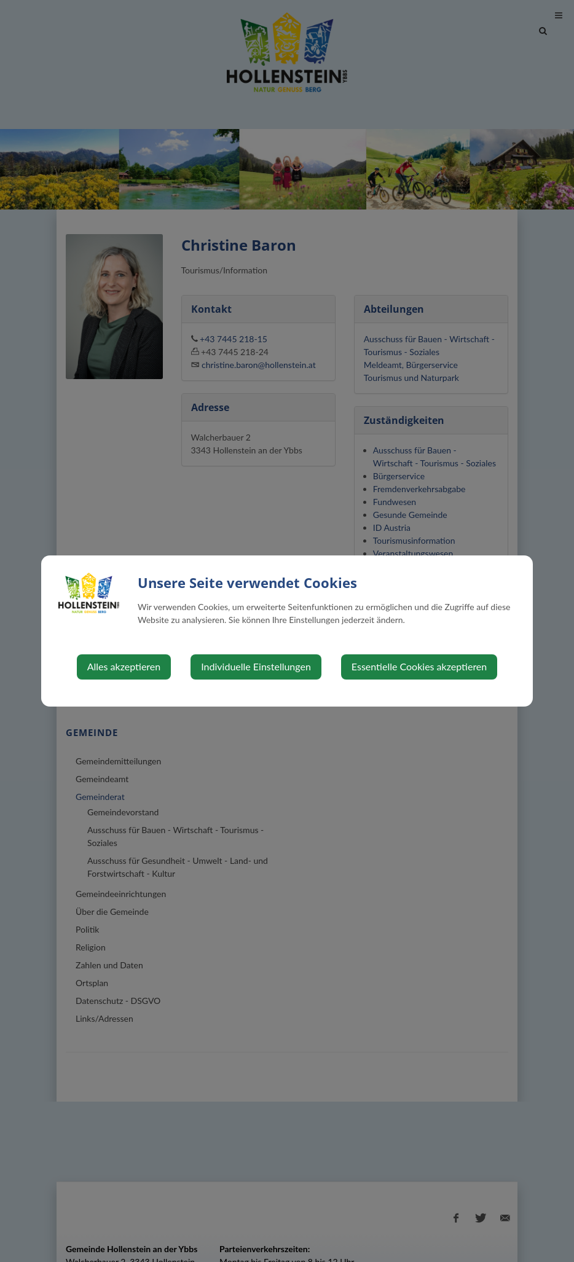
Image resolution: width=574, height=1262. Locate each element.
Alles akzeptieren (123, 666)
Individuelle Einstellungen (256, 666)
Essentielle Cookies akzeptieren (419, 666)
